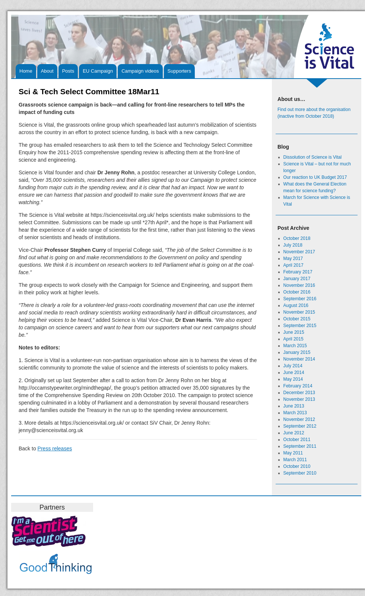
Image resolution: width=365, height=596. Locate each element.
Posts (68, 71)
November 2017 (299, 251)
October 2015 (297, 318)
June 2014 (293, 372)
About (47, 71)
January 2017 (297, 278)
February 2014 (297, 386)
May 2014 (293, 379)
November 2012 (299, 419)
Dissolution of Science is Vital (312, 157)
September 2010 (300, 473)
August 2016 (295, 305)
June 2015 (293, 332)
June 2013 (293, 406)
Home (25, 71)
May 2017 (293, 258)
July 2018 (292, 245)
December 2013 (299, 392)
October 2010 (297, 466)
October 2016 (297, 292)
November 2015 (299, 312)
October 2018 (297, 238)
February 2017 (297, 272)
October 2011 (297, 439)
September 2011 (300, 446)
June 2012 (293, 432)
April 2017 (293, 265)
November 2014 (299, 359)
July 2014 (292, 365)
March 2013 (295, 412)
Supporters (179, 71)
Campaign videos (140, 71)
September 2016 (300, 298)
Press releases (55, 448)
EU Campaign (98, 71)
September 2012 (300, 426)
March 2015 (295, 345)
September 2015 (300, 325)
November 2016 (299, 285)
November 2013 (299, 399)
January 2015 (297, 352)
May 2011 (293, 453)
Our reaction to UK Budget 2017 (315, 177)
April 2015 (293, 339)
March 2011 (295, 459)
